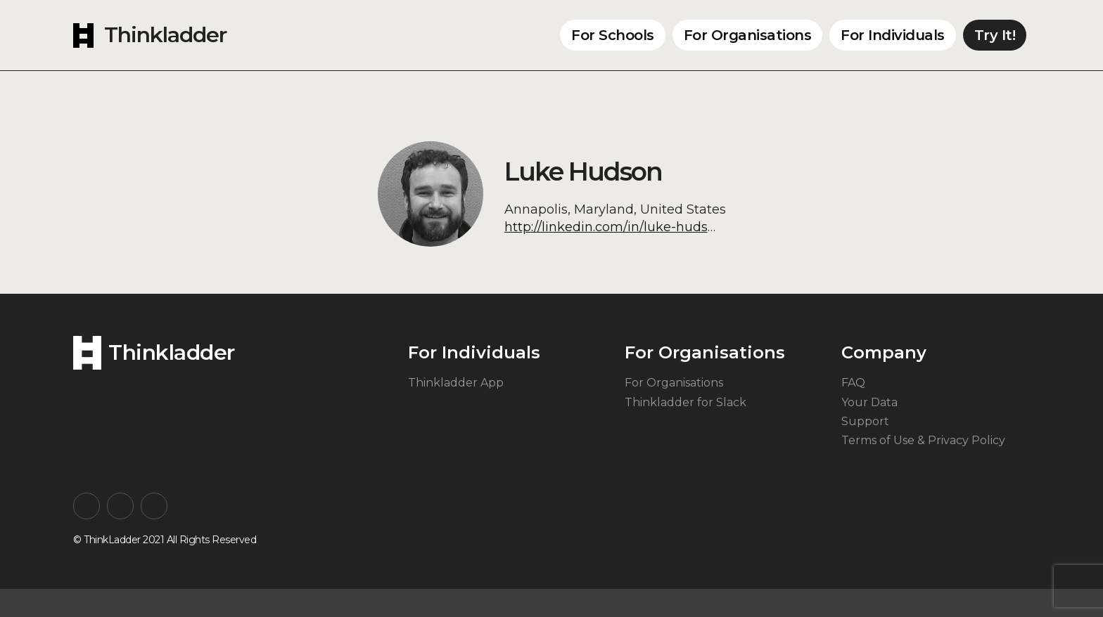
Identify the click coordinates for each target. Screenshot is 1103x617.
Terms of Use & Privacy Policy (923, 440)
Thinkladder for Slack (685, 402)
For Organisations (748, 35)
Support (865, 421)
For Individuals (893, 35)
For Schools (612, 35)
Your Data (869, 402)
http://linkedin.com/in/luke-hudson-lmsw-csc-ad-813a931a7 (690, 227)
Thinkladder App (456, 382)
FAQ (853, 382)
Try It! (995, 35)
